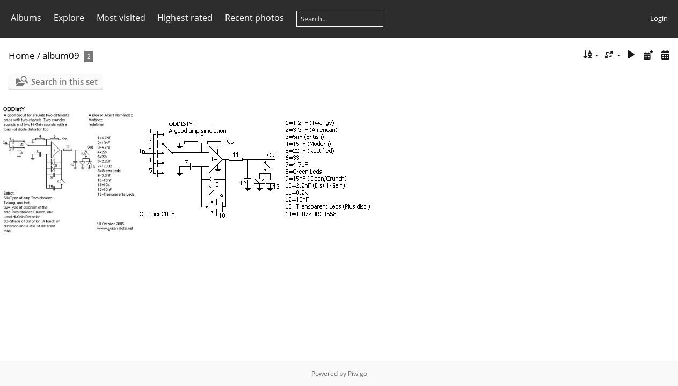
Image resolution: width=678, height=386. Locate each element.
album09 (60, 55)
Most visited (121, 18)
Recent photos (254, 18)
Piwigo (357, 373)
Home (22, 55)
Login (659, 18)
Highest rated (185, 18)
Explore (69, 18)
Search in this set (64, 81)
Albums (26, 18)
